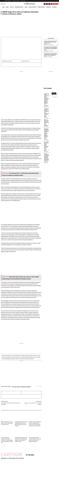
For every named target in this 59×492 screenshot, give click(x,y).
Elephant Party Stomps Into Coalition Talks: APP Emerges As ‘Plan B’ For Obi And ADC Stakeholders (46, 154)
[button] (3, 4)
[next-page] (4, 446)
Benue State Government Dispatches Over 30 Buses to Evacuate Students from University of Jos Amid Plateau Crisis (50, 48)
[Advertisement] (29, 25)
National (55, 13)
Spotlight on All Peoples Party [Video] (12, 458)
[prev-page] (2, 446)
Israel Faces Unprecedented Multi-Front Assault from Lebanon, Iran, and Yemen (46, 111)
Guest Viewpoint (46, 124)
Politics (45, 56)
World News (45, 115)
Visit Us (53, 93)
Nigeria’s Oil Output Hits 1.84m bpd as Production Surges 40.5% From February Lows (50, 42)
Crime (16, 420)
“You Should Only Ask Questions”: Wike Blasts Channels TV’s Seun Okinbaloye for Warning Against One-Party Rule (7, 440)
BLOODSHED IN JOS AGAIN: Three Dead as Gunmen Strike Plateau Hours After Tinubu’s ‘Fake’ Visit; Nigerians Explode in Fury (46, 98)
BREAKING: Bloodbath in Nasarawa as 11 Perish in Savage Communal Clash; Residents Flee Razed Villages (46, 131)
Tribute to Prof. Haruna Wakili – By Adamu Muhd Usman (46, 120)
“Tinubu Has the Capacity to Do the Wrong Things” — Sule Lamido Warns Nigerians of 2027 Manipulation (50, 54)
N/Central (30, 420)
